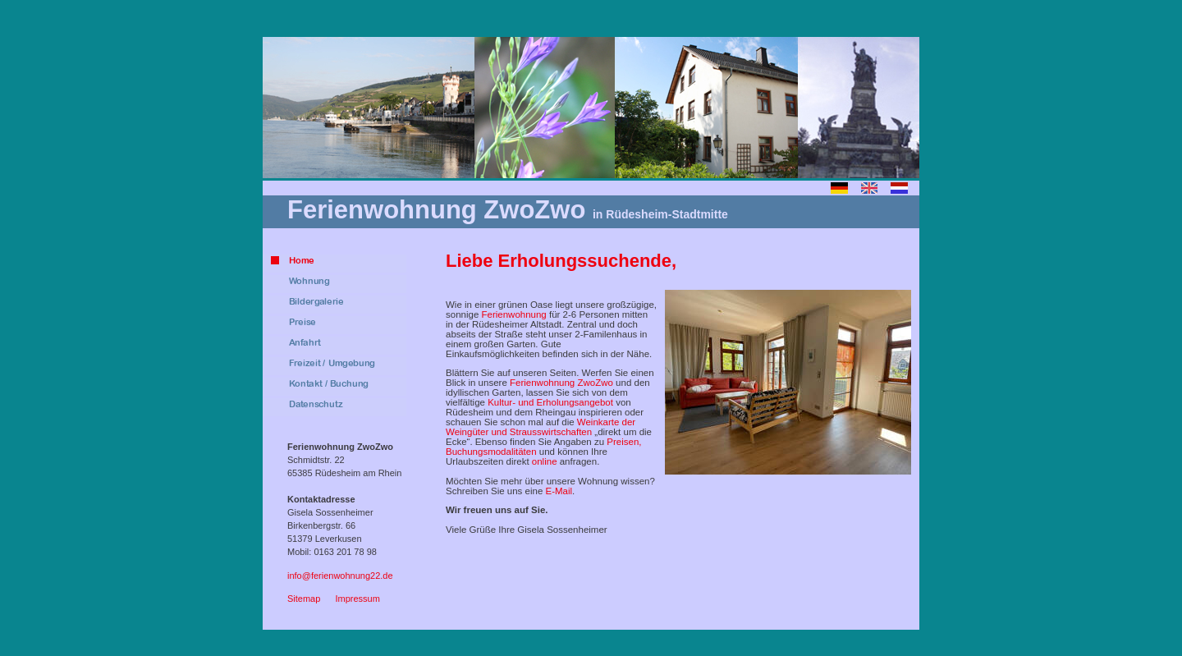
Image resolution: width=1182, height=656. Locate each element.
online (544, 461)
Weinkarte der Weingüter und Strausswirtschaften (540, 427)
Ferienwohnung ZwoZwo (561, 383)
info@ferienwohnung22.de (340, 575)
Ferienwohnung (513, 314)
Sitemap (303, 598)
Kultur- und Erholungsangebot (550, 402)
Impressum (357, 598)
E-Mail (558, 491)
